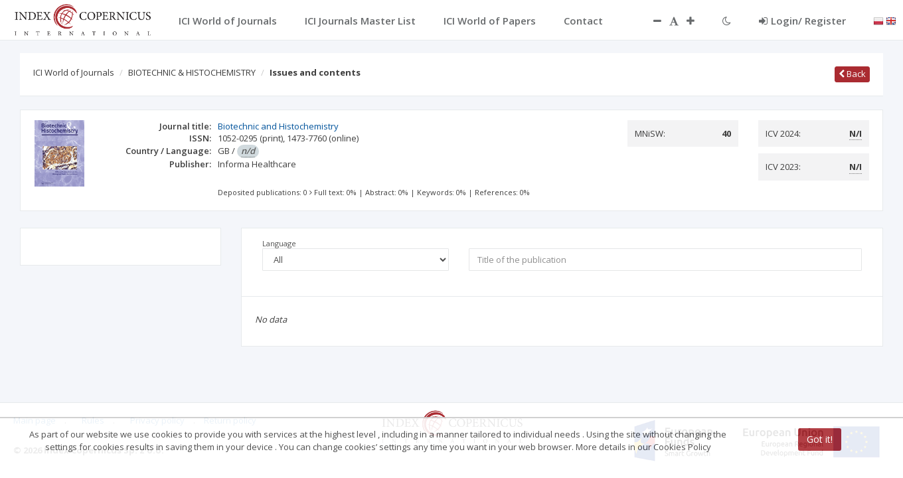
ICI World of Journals (73, 72)
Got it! (820, 439)
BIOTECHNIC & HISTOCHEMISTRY (192, 72)
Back (852, 74)
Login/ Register (802, 20)
